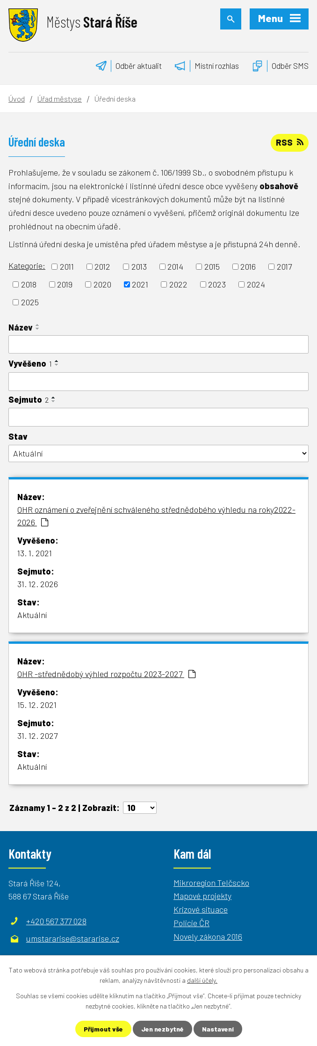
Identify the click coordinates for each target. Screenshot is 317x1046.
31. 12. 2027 (37, 735)
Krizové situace (200, 909)
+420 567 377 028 (56, 921)
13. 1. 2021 (34, 553)
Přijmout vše (103, 1029)
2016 (248, 266)
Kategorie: (26, 265)
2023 (217, 284)
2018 (28, 284)
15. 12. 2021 (37, 705)
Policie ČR (191, 923)
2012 (102, 266)
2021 (140, 284)
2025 (30, 302)
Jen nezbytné (162, 1029)
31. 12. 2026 (37, 584)
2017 (284, 266)
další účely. (202, 980)
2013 (139, 266)
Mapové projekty (202, 896)
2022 (178, 284)
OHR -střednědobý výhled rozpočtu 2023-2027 (106, 674)
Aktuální (32, 615)
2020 (102, 284)
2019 (64, 284)
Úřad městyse (59, 98)
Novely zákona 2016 (207, 936)
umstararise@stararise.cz (72, 938)
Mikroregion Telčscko (211, 882)
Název (20, 327)
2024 (256, 284)
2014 (175, 266)
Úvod (16, 98)
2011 (67, 266)
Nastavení (218, 1029)
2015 (212, 266)
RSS (289, 142)
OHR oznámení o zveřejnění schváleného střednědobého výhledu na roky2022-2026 (156, 515)
